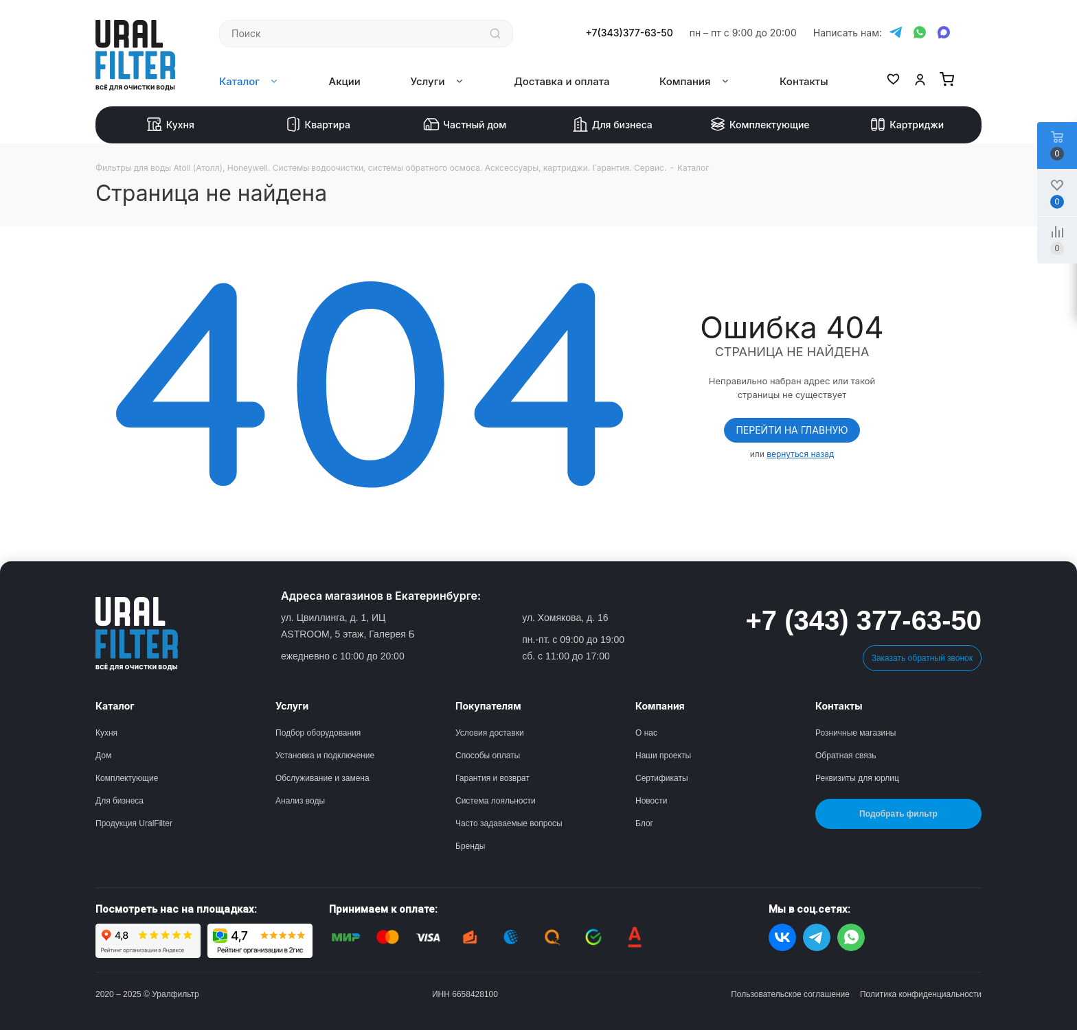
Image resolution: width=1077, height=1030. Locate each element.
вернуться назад (800, 454)
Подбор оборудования (318, 733)
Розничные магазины (855, 733)
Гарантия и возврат (492, 778)
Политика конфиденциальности (921, 994)
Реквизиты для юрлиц (857, 778)
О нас (646, 733)
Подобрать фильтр (898, 814)
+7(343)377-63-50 (629, 32)
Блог (644, 823)
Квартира (317, 125)
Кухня (170, 125)
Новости (651, 801)
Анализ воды (300, 801)
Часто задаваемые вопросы (509, 823)
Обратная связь (845, 755)
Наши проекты (663, 755)
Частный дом (464, 125)
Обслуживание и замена (322, 778)
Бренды (470, 846)
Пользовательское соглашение (790, 994)
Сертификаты (661, 778)
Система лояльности (495, 801)
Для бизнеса (612, 125)
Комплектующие (760, 125)
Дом (103, 755)
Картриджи (907, 125)
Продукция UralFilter (133, 823)
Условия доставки (489, 733)
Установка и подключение (324, 755)
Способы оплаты (487, 755)
